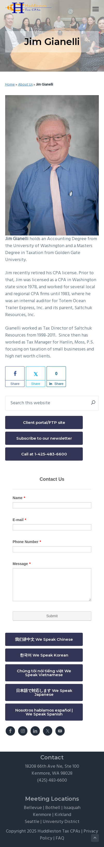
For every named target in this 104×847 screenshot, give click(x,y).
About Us (25, 85)
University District (61, 822)
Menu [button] (93, 8)
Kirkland (63, 815)
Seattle (32, 822)
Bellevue (33, 808)
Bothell (52, 808)
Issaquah (72, 808)
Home (10, 85)
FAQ (60, 838)
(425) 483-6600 (52, 780)
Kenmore (42, 815)
